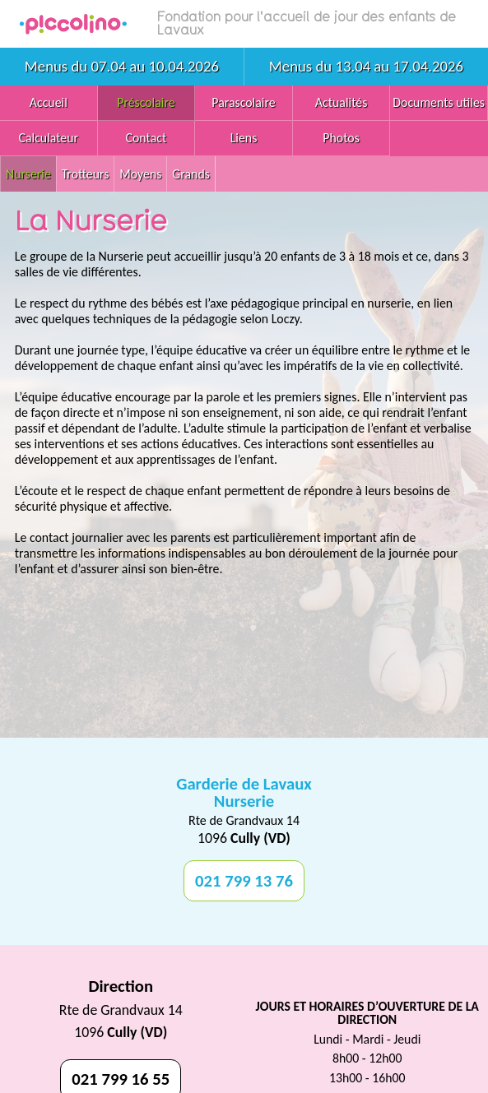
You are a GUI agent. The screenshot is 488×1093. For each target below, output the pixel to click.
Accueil (48, 102)
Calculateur (49, 138)
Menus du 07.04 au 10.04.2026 (122, 66)
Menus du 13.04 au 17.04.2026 (366, 66)
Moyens (140, 174)
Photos (341, 138)
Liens (244, 138)
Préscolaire (146, 102)
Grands (191, 174)
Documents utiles (439, 102)
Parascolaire (243, 102)
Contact (146, 138)
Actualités (341, 102)
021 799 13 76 (244, 881)
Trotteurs (85, 174)
